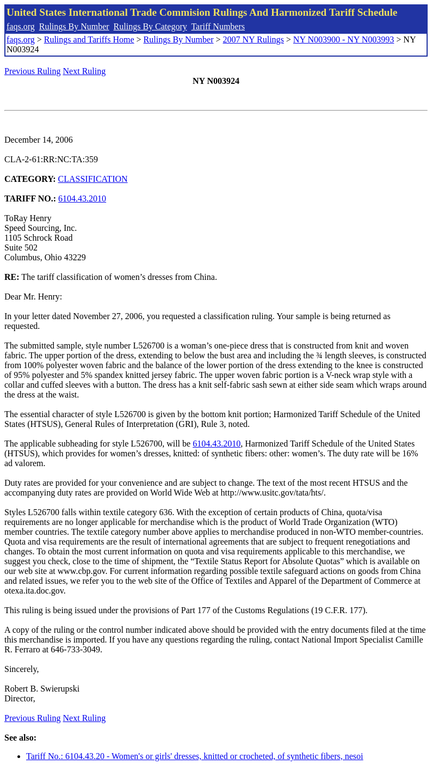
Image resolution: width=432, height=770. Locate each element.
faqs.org (21, 26)
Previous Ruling (32, 71)
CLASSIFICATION (93, 179)
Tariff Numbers (218, 26)
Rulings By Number (74, 26)
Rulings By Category (150, 26)
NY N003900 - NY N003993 (343, 39)
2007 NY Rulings (253, 39)
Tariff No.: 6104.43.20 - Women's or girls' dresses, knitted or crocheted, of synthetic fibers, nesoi (194, 756)
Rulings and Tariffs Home (89, 39)
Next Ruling (84, 71)
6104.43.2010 (82, 198)
